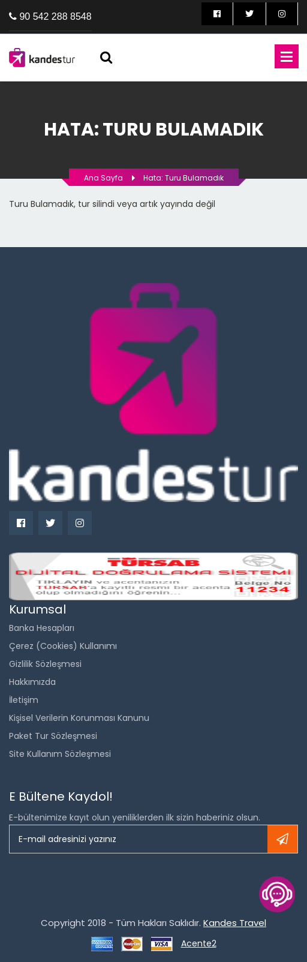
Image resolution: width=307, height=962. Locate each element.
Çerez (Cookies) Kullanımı (63, 646)
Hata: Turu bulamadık (183, 178)
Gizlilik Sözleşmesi (45, 664)
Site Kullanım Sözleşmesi (60, 754)
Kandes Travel (234, 922)
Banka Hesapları (41, 628)
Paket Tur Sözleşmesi (53, 736)
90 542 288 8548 (55, 16)
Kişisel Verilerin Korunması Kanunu (79, 718)
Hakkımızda (32, 682)
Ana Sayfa (103, 178)
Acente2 (198, 943)
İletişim (23, 700)
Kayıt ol (282, 839)
